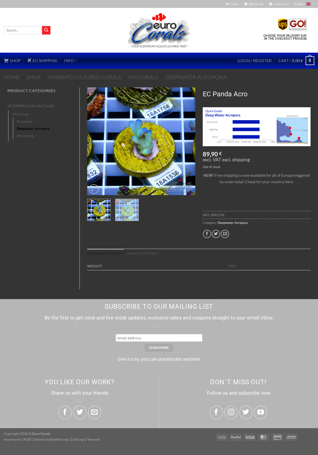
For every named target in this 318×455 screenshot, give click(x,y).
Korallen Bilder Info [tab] (155, 254)
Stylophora (25, 136)
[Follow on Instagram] (231, 413)
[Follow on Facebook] (216, 413)
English (304, 3)
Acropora (24, 121)
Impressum (12, 440)
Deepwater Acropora (195, 77)
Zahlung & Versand (85, 440)
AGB (27, 440)
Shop (34, 77)
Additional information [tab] (109, 254)
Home (12, 77)
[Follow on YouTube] (260, 413)
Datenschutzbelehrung (50, 440)
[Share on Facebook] (207, 234)
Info (71, 60)
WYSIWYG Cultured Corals (84, 77)
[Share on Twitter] (216, 234)
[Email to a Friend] (225, 234)
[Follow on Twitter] (246, 413)
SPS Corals (143, 77)
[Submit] (46, 30)
